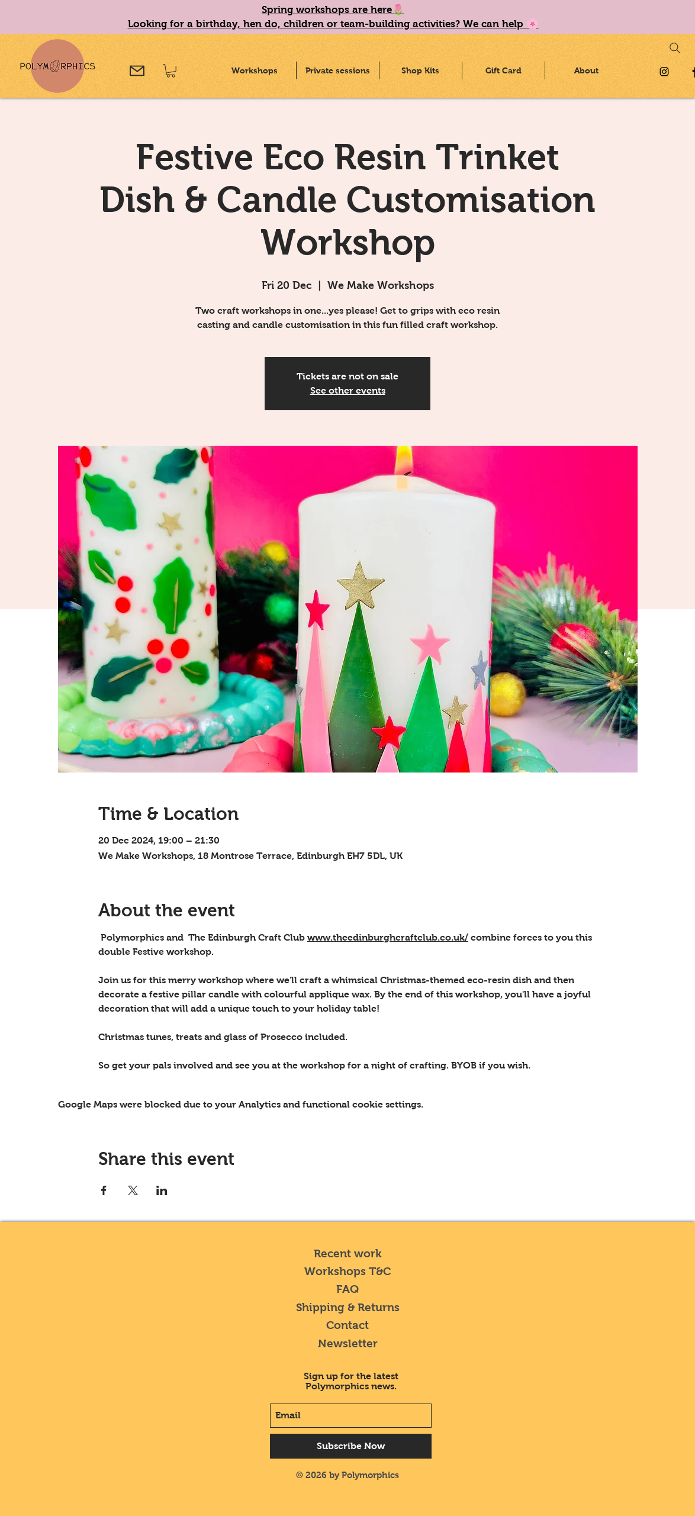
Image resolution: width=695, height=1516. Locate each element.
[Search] (674, 48)
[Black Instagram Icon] (664, 72)
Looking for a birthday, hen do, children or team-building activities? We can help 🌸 (333, 24)
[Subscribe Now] (351, 1446)
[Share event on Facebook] (104, 1190)
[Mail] (137, 71)
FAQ (347, 1289)
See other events (347, 390)
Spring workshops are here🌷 (333, 9)
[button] (171, 71)
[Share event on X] (133, 1190)
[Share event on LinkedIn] (162, 1190)
